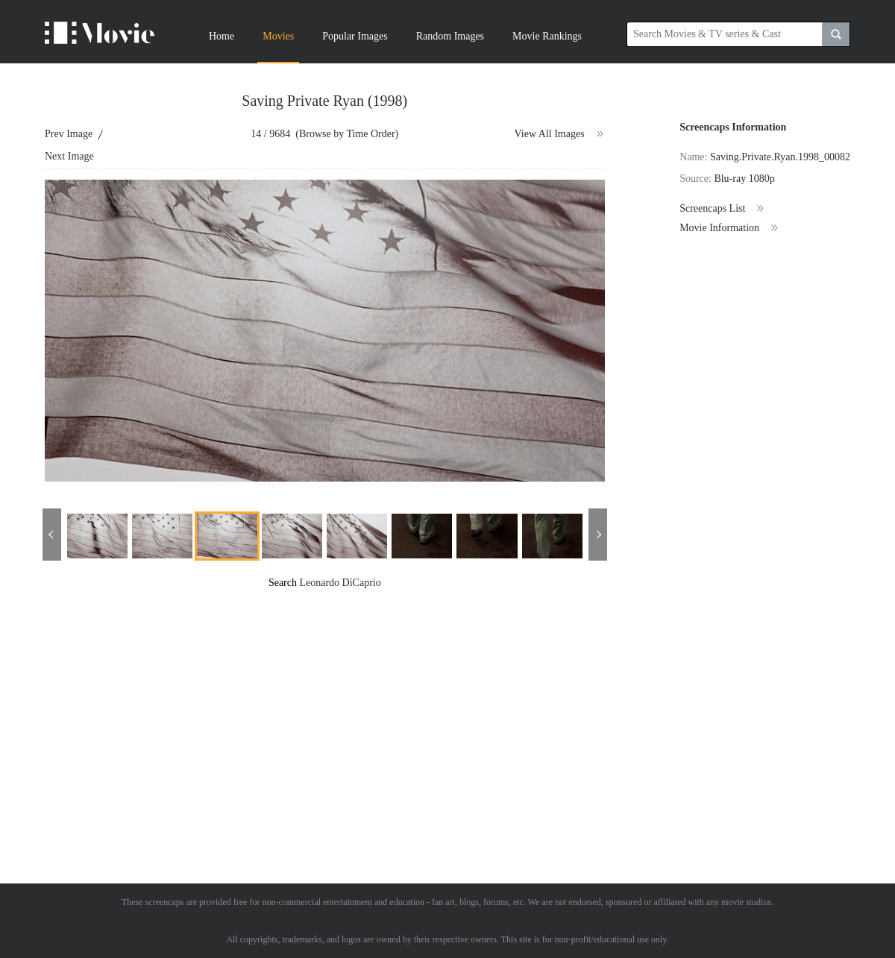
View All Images (560, 134)
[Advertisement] (353, 694)
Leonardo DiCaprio (339, 582)
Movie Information (729, 228)
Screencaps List (722, 208)
